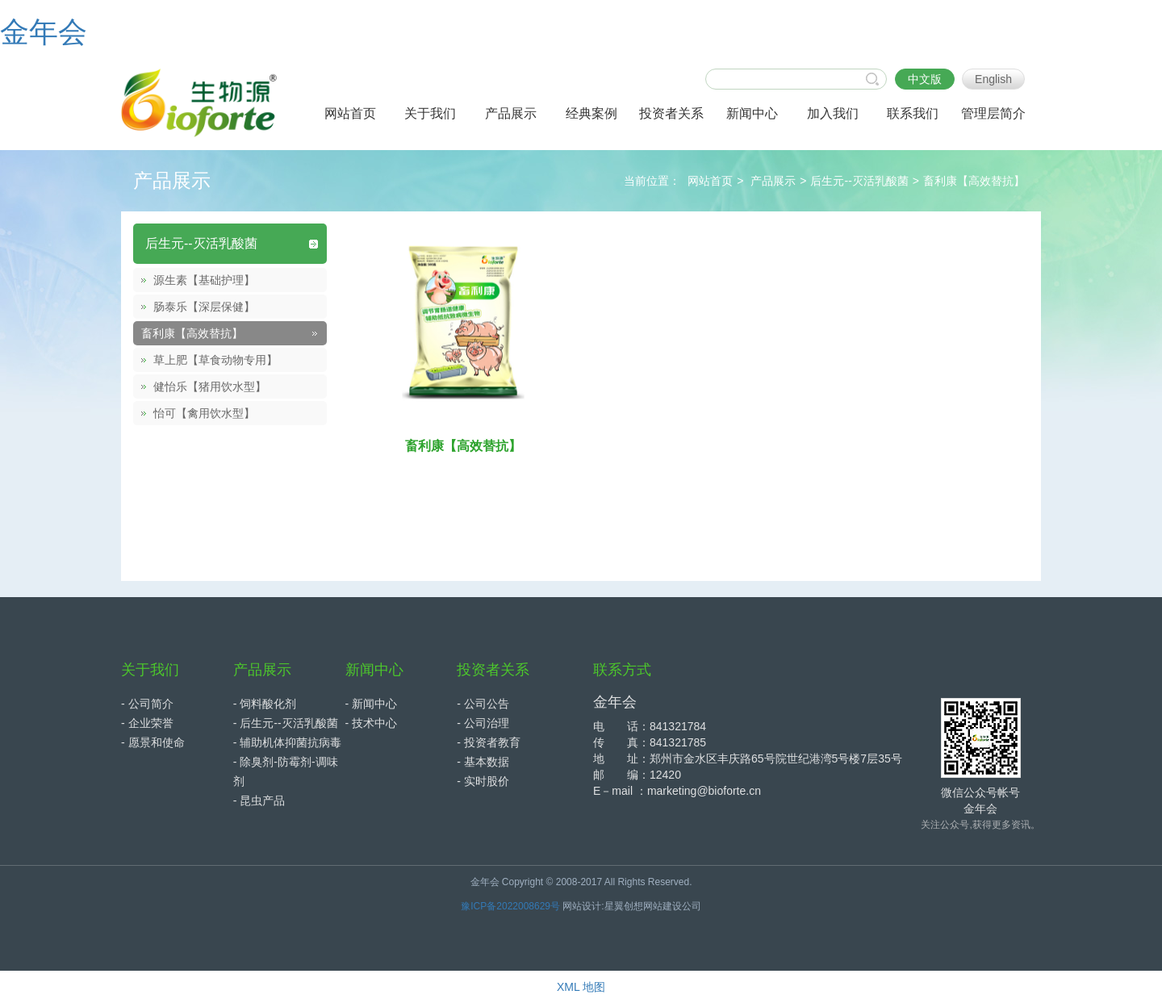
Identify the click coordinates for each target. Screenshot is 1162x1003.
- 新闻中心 (371, 703)
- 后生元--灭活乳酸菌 (285, 723)
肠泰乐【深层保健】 (204, 306)
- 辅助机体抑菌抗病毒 (287, 742)
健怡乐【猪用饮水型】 (209, 386)
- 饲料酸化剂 (265, 703)
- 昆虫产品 (259, 800)
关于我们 (150, 670)
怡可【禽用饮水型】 (204, 413)
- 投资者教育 (488, 742)
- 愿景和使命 (153, 742)
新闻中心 (374, 670)
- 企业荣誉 (147, 723)
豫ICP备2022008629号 (510, 906)
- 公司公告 (483, 703)
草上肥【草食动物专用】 (215, 359)
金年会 (43, 31)
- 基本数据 (483, 761)
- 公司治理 (483, 723)
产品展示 (773, 180)
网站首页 (710, 180)
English (993, 79)
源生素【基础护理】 (204, 280)
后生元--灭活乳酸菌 (859, 180)
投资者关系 (493, 670)
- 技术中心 (371, 723)
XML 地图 (581, 986)
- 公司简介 (147, 703)
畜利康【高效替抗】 (974, 180)
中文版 (925, 79)
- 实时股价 (483, 781)
